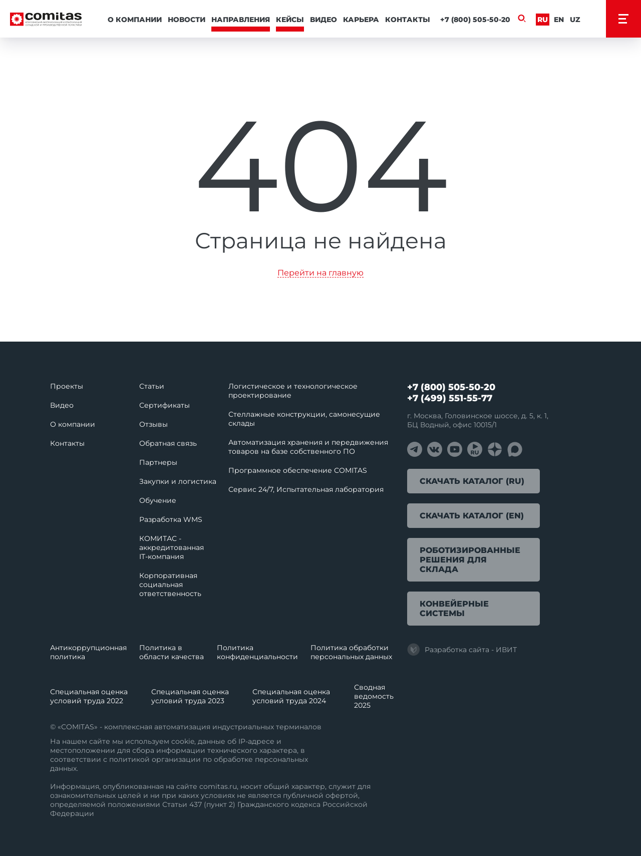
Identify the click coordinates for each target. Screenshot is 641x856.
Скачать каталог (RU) (472, 481)
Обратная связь (168, 443)
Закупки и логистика (177, 481)
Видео (323, 19)
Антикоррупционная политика (88, 652)
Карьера (361, 19)
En (559, 19)
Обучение (157, 500)
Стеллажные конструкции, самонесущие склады (304, 419)
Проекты (66, 386)
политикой (129, 759)
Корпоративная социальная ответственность (170, 584)
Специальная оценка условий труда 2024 (291, 696)
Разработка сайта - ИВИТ (462, 649)
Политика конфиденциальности (257, 652)
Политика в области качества (171, 652)
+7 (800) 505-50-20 (475, 19)
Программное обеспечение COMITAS (297, 470)
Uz (575, 19)
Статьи (151, 386)
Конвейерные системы (454, 608)
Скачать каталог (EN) (472, 515)
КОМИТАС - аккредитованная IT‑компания (171, 547)
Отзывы (153, 424)
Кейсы (290, 19)
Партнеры (158, 462)
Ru (542, 19)
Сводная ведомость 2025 (374, 696)
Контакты (407, 19)
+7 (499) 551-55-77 (449, 398)
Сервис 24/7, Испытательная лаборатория (306, 489)
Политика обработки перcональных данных (351, 652)
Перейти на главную (320, 273)
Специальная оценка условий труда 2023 (190, 696)
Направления (240, 19)
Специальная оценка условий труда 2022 (89, 696)
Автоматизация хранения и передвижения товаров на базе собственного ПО (308, 447)
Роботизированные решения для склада (470, 559)
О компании (135, 19)
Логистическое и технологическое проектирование (293, 391)
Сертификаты (164, 405)
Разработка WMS (170, 519)
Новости (186, 19)
